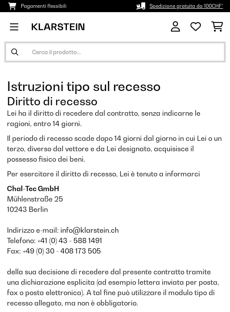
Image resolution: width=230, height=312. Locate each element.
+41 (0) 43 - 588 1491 (69, 240)
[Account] (175, 26)
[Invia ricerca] (14, 52)
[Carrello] (217, 27)
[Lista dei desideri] (195, 27)
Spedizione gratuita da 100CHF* (186, 6)
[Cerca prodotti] (115, 52)
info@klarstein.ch (89, 230)
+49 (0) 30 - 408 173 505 (62, 251)
